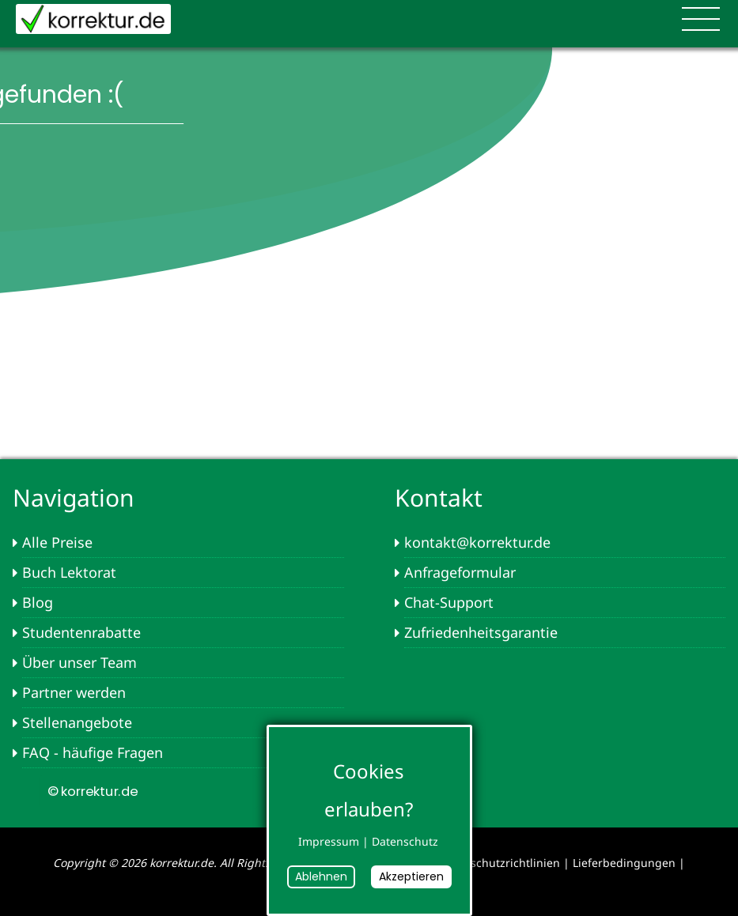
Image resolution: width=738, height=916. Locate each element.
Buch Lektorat (69, 572)
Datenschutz (405, 841)
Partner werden (74, 692)
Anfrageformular (460, 572)
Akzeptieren (411, 876)
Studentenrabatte (81, 632)
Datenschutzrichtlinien (499, 862)
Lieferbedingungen (624, 862)
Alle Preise (57, 542)
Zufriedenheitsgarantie (481, 632)
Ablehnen (321, 876)
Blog (37, 602)
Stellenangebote (77, 722)
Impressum (328, 841)
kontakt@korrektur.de (477, 542)
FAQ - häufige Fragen (92, 752)
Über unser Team (79, 662)
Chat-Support (449, 602)
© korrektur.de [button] (92, 791)
